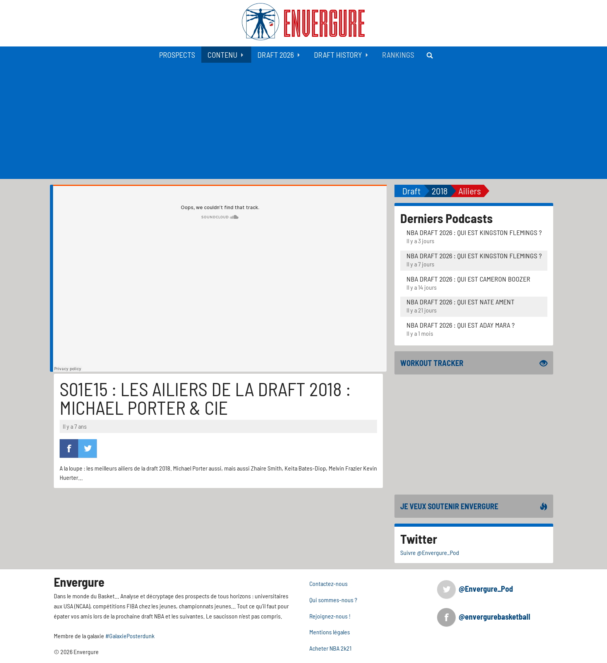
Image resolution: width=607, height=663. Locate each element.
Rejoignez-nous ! (330, 616)
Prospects (177, 54)
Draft (411, 190)
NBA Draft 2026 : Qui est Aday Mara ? (460, 325)
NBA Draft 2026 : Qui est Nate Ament (460, 301)
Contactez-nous (328, 583)
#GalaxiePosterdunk (129, 635)
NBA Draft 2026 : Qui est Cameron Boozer (468, 279)
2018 (440, 190)
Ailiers (469, 190)
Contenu (222, 54)
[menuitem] (177, 54)
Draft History (338, 54)
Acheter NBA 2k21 (330, 648)
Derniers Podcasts (446, 218)
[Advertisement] (303, 121)
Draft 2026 (275, 54)
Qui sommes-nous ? (333, 599)
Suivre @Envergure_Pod (429, 552)
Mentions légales (329, 632)
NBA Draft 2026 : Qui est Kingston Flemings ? (474, 232)
